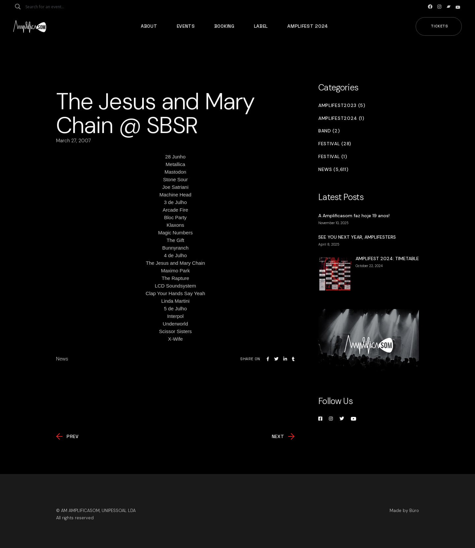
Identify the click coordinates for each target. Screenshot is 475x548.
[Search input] (51, 6)
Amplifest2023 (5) (341, 105)
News (62, 358)
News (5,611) (333, 169)
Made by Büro (404, 510)
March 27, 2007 (73, 140)
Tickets (439, 26)
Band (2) (329, 131)
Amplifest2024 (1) (341, 118)
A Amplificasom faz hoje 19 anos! (354, 216)
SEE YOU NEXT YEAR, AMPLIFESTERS (357, 237)
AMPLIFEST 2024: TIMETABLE (387, 258)
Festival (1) (332, 156)
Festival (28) (334, 144)
